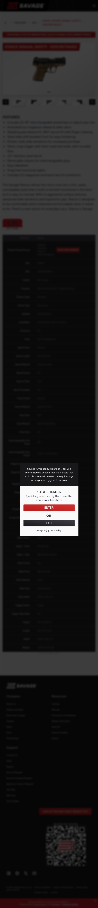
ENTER (49, 507)
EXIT (49, 523)
